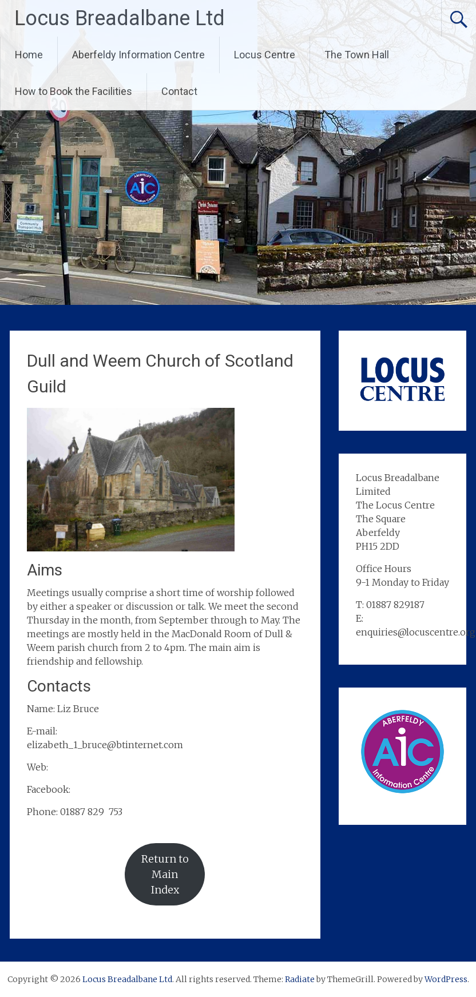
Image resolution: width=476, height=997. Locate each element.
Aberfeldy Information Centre (138, 55)
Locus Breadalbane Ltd (119, 18)
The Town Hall (356, 55)
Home (29, 55)
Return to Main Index (165, 874)
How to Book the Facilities (73, 91)
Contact (179, 91)
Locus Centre (264, 55)
